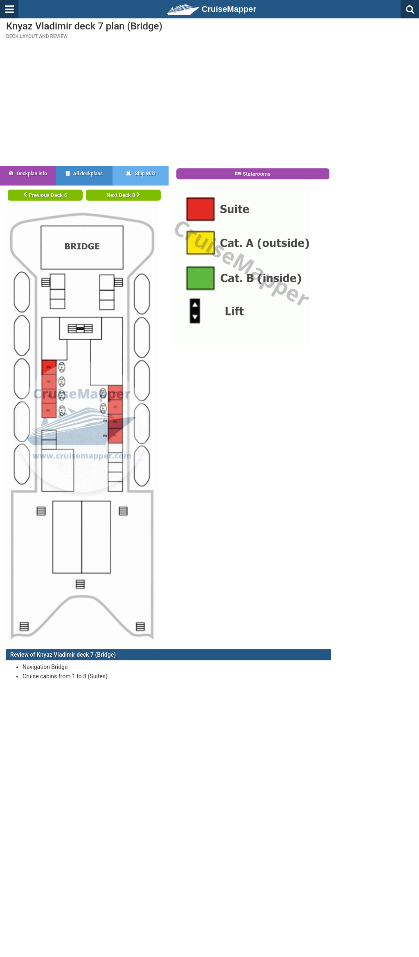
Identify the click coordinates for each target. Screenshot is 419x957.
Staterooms (252, 174)
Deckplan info (28, 174)
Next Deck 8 (123, 195)
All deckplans (84, 174)
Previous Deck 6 (45, 195)
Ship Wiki (140, 174)
